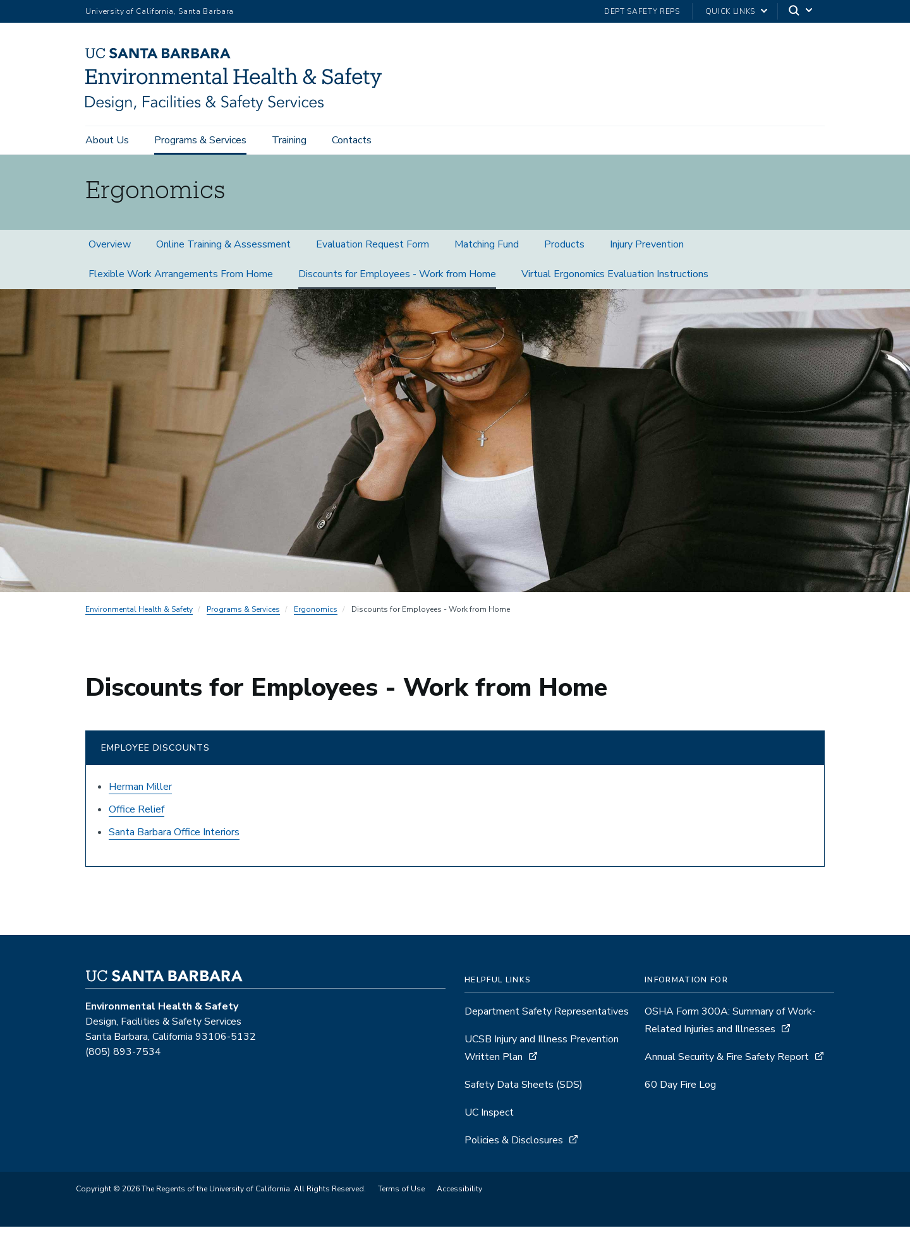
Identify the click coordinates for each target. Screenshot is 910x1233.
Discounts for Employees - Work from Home (397, 280)
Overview (109, 251)
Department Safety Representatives (546, 1018)
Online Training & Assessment (223, 251)
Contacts (352, 140)
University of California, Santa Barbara (159, 11)
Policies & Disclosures (513, 1146)
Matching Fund (486, 251)
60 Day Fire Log (680, 1091)
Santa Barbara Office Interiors (174, 838)
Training (289, 140)
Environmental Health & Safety (139, 616)
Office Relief (136, 816)
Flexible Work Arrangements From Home (180, 280)
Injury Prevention (647, 251)
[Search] (801, 12)
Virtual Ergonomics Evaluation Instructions (614, 280)
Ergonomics (315, 616)
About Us (107, 140)
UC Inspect (489, 1119)
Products (564, 251)
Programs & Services (200, 140)
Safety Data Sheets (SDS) (523, 1091)
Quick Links (730, 11)
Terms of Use (401, 1195)
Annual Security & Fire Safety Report (727, 1063)
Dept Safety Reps (642, 11)
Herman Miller (140, 793)
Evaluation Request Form (372, 251)
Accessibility (459, 1195)
